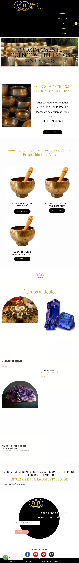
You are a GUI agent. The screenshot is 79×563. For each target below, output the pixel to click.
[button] (22, 211)
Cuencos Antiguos (22, 203)
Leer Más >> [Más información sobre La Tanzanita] (44, 376)
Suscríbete (21, 532)
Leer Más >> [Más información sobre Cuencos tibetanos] (5, 366)
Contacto (63, 28)
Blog (67, 18)
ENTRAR (76, 23)
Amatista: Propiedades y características (15, 447)
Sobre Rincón (63, 13)
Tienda (60, 18)
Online (63, 23)
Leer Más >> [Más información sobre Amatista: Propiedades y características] (5, 454)
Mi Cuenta (63, 33)
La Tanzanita (48, 370)
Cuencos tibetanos (12, 360)
